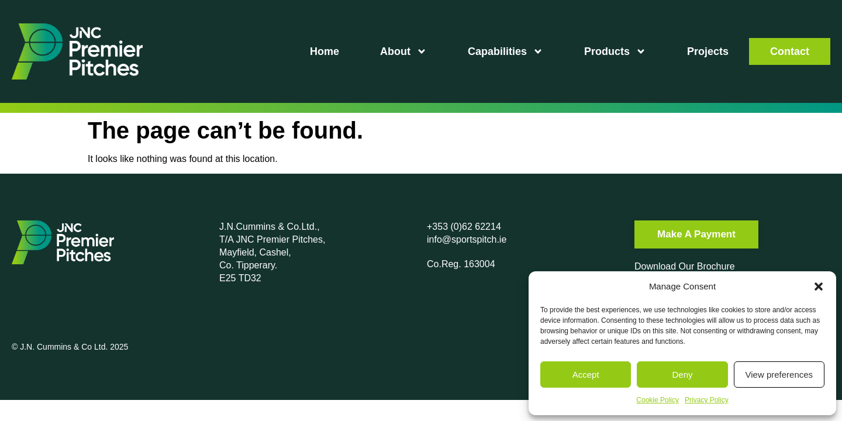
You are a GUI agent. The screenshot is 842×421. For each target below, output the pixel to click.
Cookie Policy (657, 400)
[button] (818, 286)
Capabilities (505, 51)
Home (324, 51)
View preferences (779, 374)
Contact (789, 51)
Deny (682, 374)
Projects (708, 51)
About (403, 51)
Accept (585, 374)
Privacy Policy (707, 400)
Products (615, 51)
